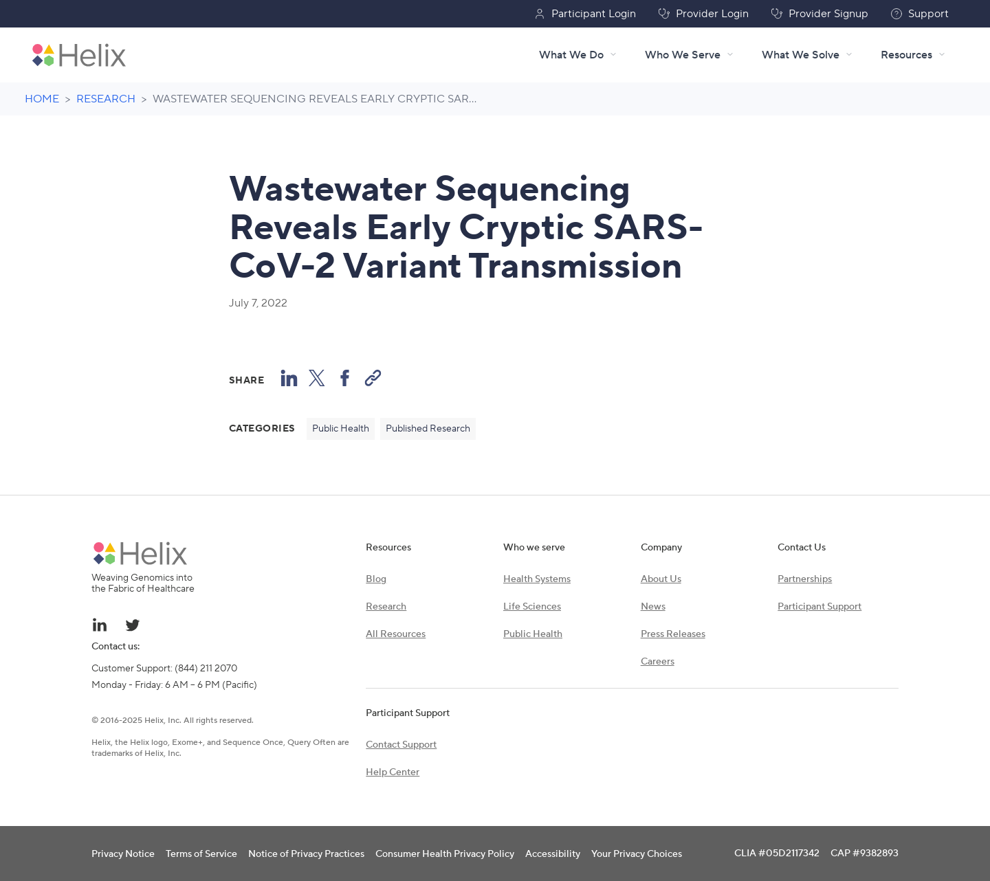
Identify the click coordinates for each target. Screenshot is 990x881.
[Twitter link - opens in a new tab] (132, 624)
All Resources (396, 634)
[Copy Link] (373, 377)
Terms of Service (201, 854)
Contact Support (401, 745)
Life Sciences (532, 607)
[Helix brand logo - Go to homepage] (79, 55)
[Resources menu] (913, 54)
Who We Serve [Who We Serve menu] (689, 55)
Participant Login (585, 14)
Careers (657, 662)
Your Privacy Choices (636, 854)
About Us (661, 579)
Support (919, 14)
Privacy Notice (123, 854)
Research (386, 607)
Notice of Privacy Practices (306, 854)
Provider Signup (819, 14)
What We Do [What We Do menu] (578, 55)
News (653, 607)
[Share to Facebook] (344, 377)
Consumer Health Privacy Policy (444, 854)
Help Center (392, 772)
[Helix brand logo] (140, 553)
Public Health (340, 429)
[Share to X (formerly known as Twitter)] (317, 377)
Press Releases (673, 634)
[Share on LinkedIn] (289, 377)
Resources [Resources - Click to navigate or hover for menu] (906, 55)
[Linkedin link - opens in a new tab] (99, 624)
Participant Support (819, 607)
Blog (376, 579)
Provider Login (703, 14)
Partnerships (805, 579)
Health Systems (537, 579)
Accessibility (552, 854)
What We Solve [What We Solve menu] (807, 55)
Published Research (428, 429)
